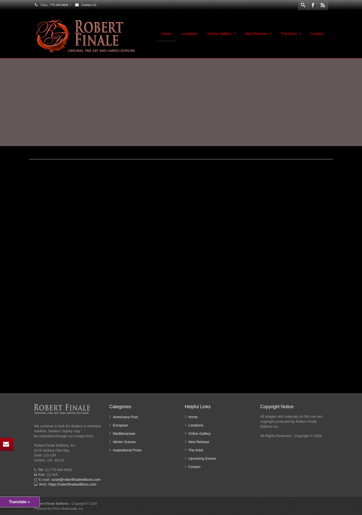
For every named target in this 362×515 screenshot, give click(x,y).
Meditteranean (124, 434)
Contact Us (85, 5)
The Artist (291, 33)
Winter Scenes (124, 442)
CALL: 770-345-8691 (51, 5)
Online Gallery (221, 33)
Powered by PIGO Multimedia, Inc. (59, 508)
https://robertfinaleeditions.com (73, 484)
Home (166, 33)
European (120, 425)
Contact (316, 33)
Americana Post (125, 417)
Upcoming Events (202, 458)
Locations (189, 33)
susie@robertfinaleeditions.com (76, 480)
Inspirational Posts (127, 450)
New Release (258, 33)
